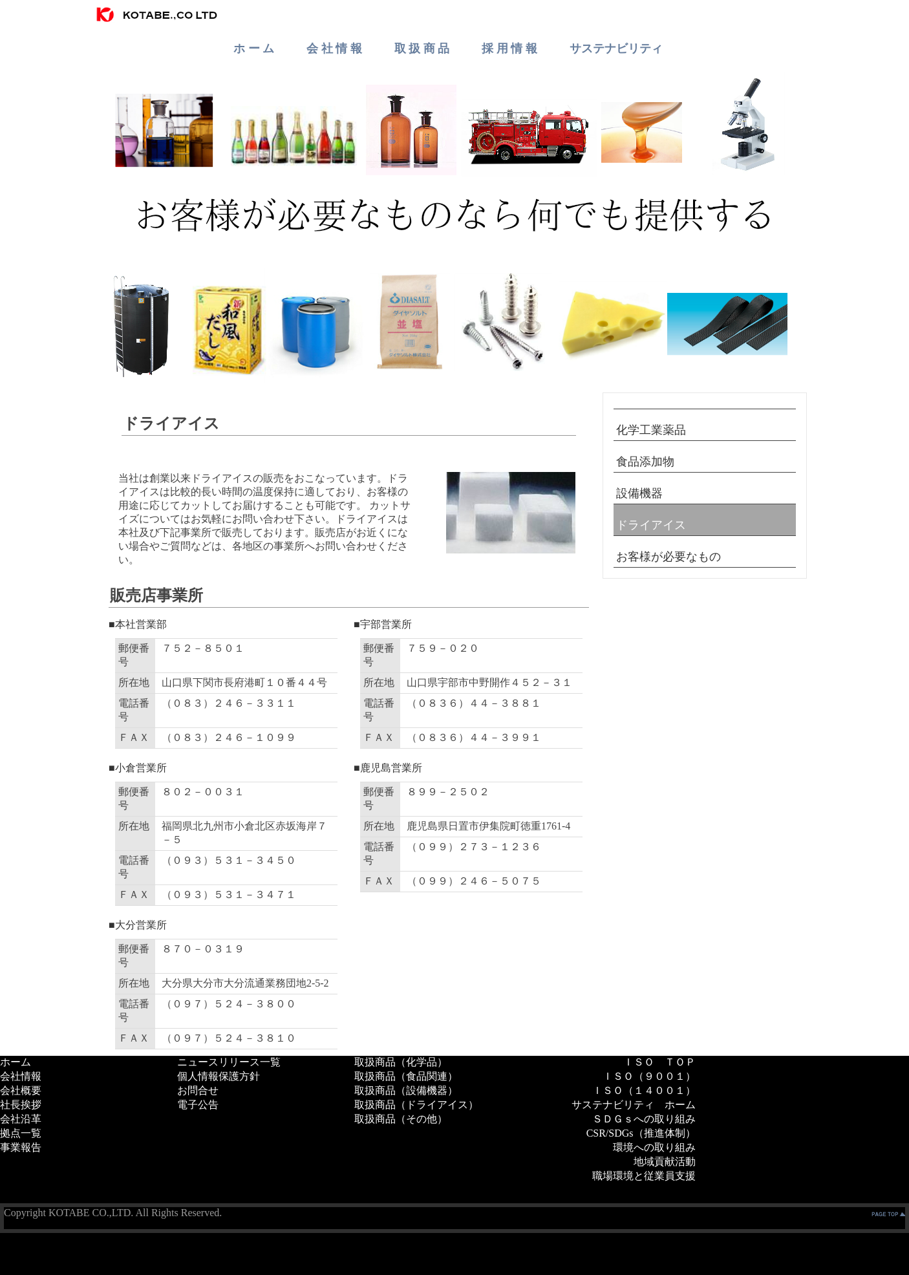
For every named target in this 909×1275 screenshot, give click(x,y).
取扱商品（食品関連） (406, 1076)
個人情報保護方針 (218, 1076)
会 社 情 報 (334, 48)
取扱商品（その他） (400, 1118)
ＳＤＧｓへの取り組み (644, 1118)
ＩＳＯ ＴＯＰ (659, 1061)
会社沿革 (20, 1118)
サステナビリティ (616, 48)
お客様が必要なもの (668, 556)
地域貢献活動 (665, 1161)
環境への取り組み (654, 1147)
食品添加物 (645, 461)
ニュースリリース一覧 (229, 1061)
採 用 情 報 (509, 48)
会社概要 (20, 1090)
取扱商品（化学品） (400, 1061)
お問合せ (198, 1090)
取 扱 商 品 (422, 48)
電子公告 (198, 1104)
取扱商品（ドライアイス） (416, 1104)
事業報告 (20, 1147)
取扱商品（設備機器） (406, 1090)
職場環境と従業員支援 (644, 1175)
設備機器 (639, 493)
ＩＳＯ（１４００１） (644, 1090)
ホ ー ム (253, 48)
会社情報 (20, 1076)
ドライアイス (651, 525)
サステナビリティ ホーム (634, 1104)
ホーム (15, 1061)
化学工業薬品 (651, 429)
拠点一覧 (20, 1133)
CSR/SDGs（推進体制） (641, 1133)
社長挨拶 (20, 1104)
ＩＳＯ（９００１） (649, 1076)
